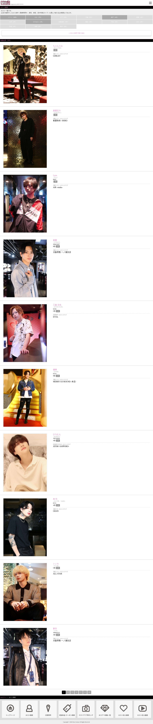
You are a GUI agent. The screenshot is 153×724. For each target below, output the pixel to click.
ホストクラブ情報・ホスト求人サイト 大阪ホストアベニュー (5, 2)
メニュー (150, 3)
